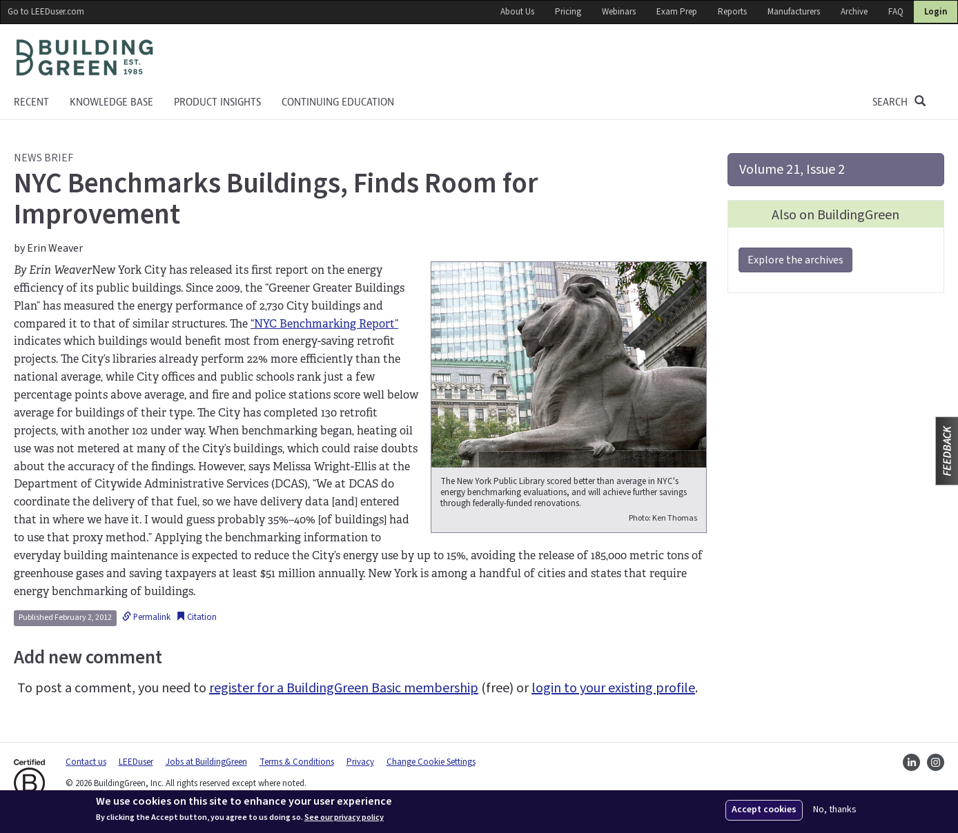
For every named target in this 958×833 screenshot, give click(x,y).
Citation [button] (196, 617)
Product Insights (217, 102)
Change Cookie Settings (431, 762)
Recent (31, 102)
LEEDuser (136, 762)
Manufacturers (794, 12)
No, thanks (835, 809)
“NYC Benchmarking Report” (324, 324)
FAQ (895, 12)
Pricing (568, 12)
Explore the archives (795, 260)
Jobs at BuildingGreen (206, 762)
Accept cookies (764, 809)
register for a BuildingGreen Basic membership (343, 688)
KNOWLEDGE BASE (111, 102)
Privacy (360, 762)
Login (935, 12)
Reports (732, 12)
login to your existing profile (613, 688)
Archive (854, 12)
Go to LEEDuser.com (46, 12)
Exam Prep (676, 12)
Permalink (146, 617)
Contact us (86, 762)
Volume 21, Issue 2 (792, 169)
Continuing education (338, 102)
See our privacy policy (344, 817)
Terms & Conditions (297, 762)
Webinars (619, 12)
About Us (517, 12)
